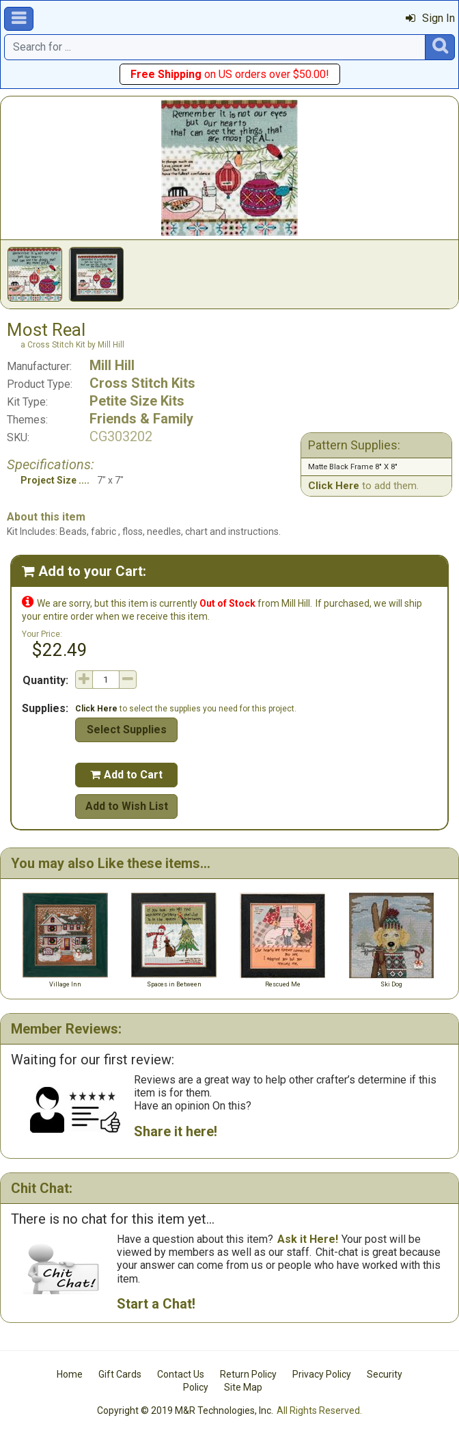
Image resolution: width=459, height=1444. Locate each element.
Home (70, 1374)
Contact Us (180, 1374)
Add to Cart (126, 774)
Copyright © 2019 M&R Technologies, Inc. (185, 1410)
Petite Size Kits (136, 401)
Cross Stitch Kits (142, 383)
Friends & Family (141, 418)
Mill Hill (112, 365)
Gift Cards (119, 1374)
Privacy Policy (321, 1374)
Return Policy (248, 1374)
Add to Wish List (126, 806)
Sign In (430, 18)
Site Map (243, 1387)
